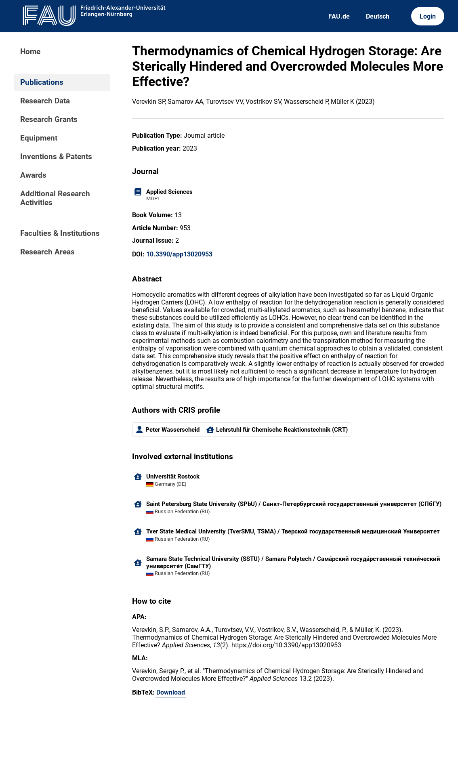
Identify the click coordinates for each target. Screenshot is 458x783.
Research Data (45, 101)
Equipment (38, 138)
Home (30, 51)
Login (428, 16)
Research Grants (49, 119)
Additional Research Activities (55, 198)
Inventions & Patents (56, 156)
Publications (41, 82)
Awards (33, 175)
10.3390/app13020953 (179, 254)
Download (170, 692)
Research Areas (47, 252)
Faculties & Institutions (60, 233)
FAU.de (339, 16)
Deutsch (377, 16)
